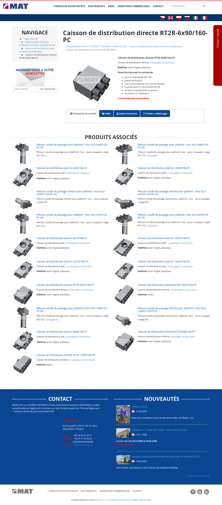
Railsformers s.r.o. (97, 499)
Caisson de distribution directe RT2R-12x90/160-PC (65, 355)
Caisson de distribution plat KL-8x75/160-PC (61, 238)
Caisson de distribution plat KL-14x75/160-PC (164, 261)
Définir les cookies (142, 499)
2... (46, 155)
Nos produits (89, 491)
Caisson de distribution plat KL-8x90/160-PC (61, 331)
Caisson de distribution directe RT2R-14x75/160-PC (167, 285)
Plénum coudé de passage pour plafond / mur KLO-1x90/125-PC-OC (72, 309)
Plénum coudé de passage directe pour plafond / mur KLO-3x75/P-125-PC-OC (172, 193)
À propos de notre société (62, 491)
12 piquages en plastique (180, 172)
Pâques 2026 (139, 406)
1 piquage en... (52, 319)
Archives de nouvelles (199, 475)
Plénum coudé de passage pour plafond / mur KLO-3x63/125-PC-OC (173, 146)
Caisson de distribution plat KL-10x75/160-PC (164, 238)
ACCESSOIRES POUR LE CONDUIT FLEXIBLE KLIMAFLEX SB (37, 43)
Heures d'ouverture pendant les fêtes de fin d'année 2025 (166, 456)
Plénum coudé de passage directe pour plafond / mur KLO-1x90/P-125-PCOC (172, 309)
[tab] (83, 113)
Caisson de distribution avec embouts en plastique (36, 50)
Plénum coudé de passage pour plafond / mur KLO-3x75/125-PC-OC (173, 216)
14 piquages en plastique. (180, 266)
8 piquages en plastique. (78, 173)
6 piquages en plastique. (162, 62)
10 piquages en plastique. (180, 242)
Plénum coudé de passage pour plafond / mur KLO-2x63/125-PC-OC (72, 146)
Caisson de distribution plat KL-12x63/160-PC (164, 168)
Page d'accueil (31, 38)
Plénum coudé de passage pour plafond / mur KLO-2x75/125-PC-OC (72, 216)
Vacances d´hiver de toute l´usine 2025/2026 (159, 429)
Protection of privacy (119, 499)
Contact (137, 491)
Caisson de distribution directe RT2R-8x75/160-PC (65, 285)
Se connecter (48, 89)
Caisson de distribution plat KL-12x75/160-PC (62, 261)
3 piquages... (152, 155)
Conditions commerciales (114, 491)
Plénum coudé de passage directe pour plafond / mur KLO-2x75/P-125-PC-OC (70, 193)
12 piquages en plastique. (79, 266)
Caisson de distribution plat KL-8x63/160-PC (61, 168)
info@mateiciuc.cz (83, 444)
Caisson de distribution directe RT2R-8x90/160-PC (166, 331)
